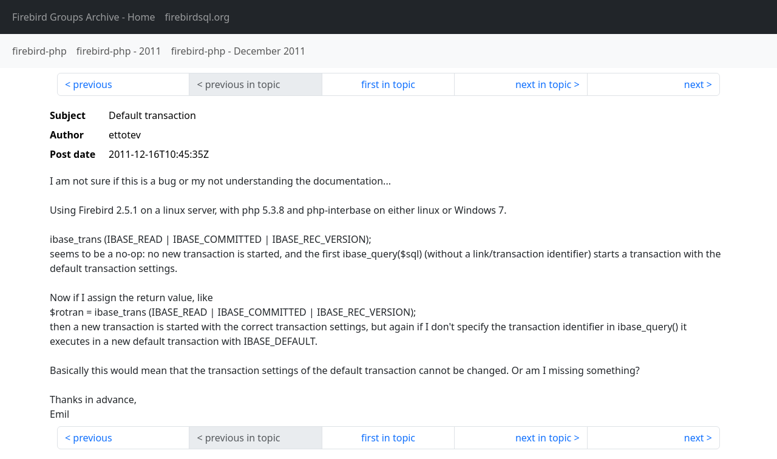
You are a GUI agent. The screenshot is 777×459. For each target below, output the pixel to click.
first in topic (388, 84)
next (694, 84)
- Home (83, 17)
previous (92, 84)
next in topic (543, 84)
